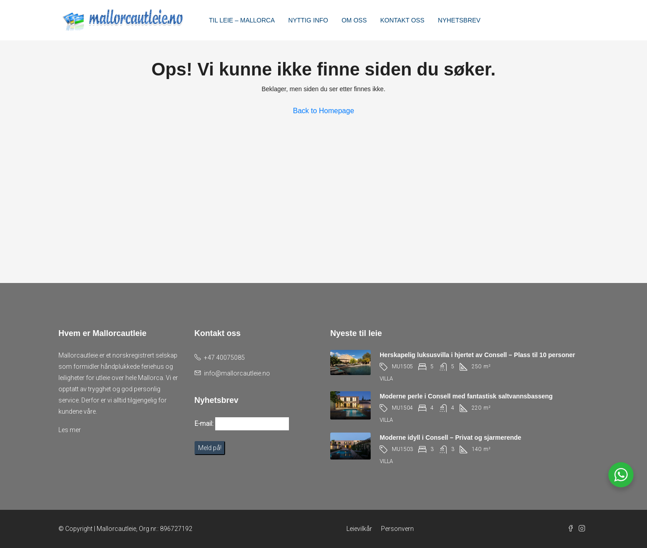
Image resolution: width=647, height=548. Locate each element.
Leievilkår (359, 528)
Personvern (397, 528)
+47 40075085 (224, 357)
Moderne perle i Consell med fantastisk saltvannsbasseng (466, 396)
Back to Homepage (323, 111)
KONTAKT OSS (402, 20)
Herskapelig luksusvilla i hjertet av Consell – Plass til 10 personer (477, 354)
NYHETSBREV (459, 20)
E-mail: (204, 423)
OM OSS (354, 20)
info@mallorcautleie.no (237, 373)
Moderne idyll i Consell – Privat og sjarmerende (450, 437)
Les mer (69, 429)
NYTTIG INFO (308, 20)
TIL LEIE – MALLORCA (242, 20)
